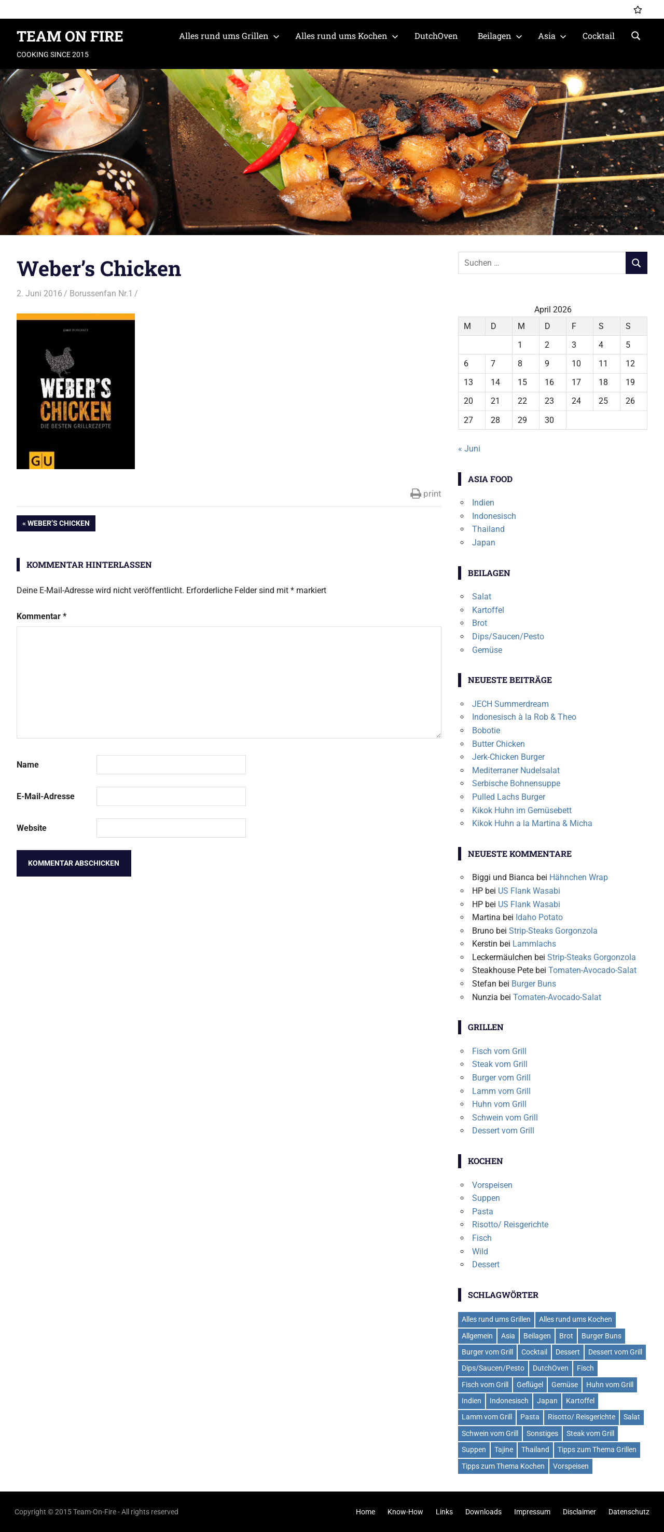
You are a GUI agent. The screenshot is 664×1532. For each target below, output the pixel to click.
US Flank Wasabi (529, 891)
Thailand (488, 529)
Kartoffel (488, 610)
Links (444, 1512)
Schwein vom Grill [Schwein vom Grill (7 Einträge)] (490, 1433)
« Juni (469, 449)
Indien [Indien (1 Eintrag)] (471, 1401)
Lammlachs (534, 944)
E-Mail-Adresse (46, 796)
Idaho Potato (539, 917)
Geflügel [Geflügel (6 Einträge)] (530, 1384)
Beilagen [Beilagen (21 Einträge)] (537, 1336)
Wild (480, 1251)
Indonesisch (494, 516)
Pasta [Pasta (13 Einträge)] (530, 1417)
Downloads (483, 1512)
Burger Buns (533, 984)
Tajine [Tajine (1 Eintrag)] (503, 1449)
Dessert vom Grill (503, 1131)
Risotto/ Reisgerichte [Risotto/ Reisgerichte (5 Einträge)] (581, 1417)
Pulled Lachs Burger (508, 797)
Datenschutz (628, 1512)
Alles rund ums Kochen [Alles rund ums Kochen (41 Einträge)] (575, 1319)
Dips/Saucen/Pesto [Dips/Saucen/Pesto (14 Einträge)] (493, 1368)
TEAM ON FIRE (70, 36)
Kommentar (41, 616)
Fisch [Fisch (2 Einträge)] (585, 1368)
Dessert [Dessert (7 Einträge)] (568, 1352)
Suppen (486, 1198)
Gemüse (487, 650)
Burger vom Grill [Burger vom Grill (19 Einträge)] (487, 1352)
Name (28, 765)
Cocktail (599, 35)
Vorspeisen (492, 1185)
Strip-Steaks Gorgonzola (553, 931)
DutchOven (436, 35)
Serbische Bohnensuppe (516, 783)
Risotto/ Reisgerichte (510, 1224)
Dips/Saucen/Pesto (508, 636)
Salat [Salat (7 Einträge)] (632, 1417)
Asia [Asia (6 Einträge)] (508, 1336)
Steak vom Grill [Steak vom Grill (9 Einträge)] (590, 1433)
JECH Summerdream (510, 704)
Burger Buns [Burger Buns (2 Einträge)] (601, 1336)
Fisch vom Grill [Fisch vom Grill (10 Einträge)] (485, 1384)
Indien (483, 503)
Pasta (482, 1211)
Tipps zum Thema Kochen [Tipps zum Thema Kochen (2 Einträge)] (503, 1466)
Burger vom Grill (501, 1078)
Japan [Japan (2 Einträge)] (547, 1401)
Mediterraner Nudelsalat (516, 770)
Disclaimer (579, 1512)
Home (365, 1512)
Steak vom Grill (500, 1064)
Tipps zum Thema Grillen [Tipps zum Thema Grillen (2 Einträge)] (597, 1449)
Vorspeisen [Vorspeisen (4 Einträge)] (571, 1466)
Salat (481, 596)
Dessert (486, 1264)
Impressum (532, 1512)
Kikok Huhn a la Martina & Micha (532, 823)
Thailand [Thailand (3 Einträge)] (535, 1449)
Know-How (405, 1512)
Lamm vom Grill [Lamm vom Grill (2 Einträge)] (487, 1417)
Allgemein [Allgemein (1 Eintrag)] (477, 1336)
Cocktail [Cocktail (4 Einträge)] (534, 1352)
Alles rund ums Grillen (229, 35)
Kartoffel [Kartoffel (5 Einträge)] (580, 1401)
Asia (552, 35)
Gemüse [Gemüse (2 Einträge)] (564, 1384)
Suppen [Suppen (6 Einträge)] (474, 1449)
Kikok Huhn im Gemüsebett (522, 810)
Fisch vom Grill (499, 1051)
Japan (483, 543)
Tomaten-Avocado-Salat (592, 970)
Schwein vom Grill (505, 1118)
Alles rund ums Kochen (346, 35)
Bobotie (486, 730)
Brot (479, 623)
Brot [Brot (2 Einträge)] (566, 1336)
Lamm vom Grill (501, 1091)
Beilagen (500, 35)
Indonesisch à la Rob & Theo (524, 717)
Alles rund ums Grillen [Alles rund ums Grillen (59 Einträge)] (496, 1319)
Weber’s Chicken (58, 524)
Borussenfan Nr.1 (101, 293)
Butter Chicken (498, 744)
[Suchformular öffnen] (636, 35)
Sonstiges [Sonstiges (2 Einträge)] (542, 1433)
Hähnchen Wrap (578, 877)
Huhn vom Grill (499, 1104)
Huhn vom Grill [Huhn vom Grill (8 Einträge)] (609, 1384)
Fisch (482, 1238)
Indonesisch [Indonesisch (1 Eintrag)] (509, 1401)
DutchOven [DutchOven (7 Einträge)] (551, 1368)
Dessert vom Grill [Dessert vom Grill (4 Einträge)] (615, 1352)
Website (32, 828)
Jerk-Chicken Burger (508, 757)
